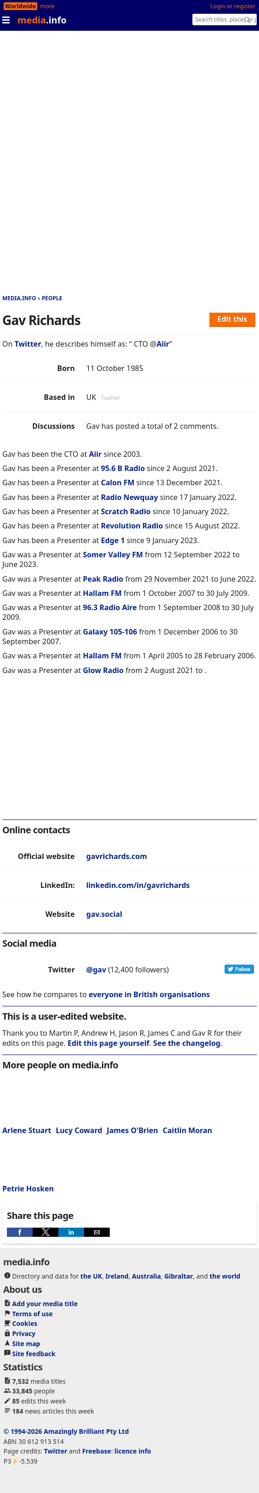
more (47, 6)
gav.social (104, 914)
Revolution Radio (132, 526)
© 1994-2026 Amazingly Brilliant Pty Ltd (66, 1431)
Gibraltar (178, 1276)
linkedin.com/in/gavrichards (138, 885)
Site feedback (34, 1353)
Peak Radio (103, 579)
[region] (129, 753)
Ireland (117, 1276)
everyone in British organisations (149, 994)
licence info (132, 1451)
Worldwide (20, 6)
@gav (96, 970)
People (52, 298)
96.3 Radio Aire (110, 607)
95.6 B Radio (123, 468)
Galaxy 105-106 (110, 632)
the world (224, 1276)
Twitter (28, 344)
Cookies (25, 1323)
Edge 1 (113, 540)
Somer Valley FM (113, 555)
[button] (20, 1232)
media (42, 20)
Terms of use (32, 1313)
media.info (19, 298)
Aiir (163, 344)
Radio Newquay (129, 497)
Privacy (24, 1333)
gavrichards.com (116, 856)
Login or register (232, 6)
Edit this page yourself (108, 1043)
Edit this (232, 319)
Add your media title (45, 1303)
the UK (91, 1276)
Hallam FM (102, 593)
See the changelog (186, 1043)
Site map (26, 1343)
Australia (146, 1276)
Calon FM (118, 482)
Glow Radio (103, 670)
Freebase (96, 1451)
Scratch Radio (126, 511)
